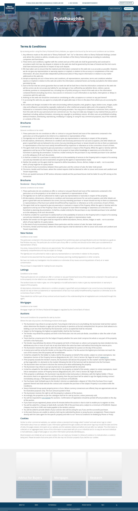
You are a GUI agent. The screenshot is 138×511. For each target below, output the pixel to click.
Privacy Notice (86, 505)
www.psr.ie (104, 357)
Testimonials (71, 8)
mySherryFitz (129, 8)
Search (115, 8)
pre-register (46, 398)
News (58, 8)
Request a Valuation (126, 3)
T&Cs (102, 505)
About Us (47, 8)
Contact (83, 8)
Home (36, 8)
